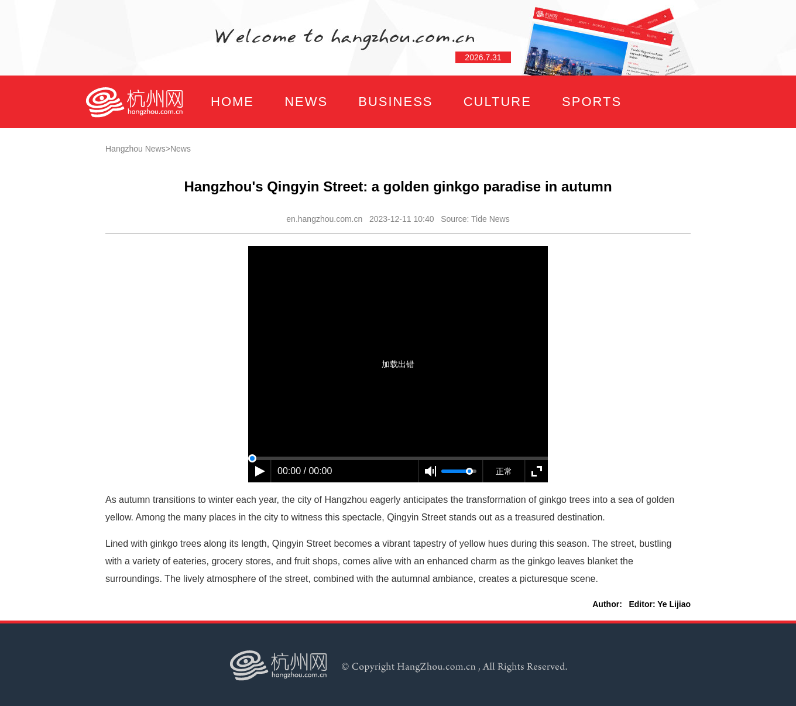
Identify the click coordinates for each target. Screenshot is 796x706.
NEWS (306, 101)
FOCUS (201, 154)
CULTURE (497, 101)
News (180, 148)
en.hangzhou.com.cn (324, 219)
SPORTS (592, 101)
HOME (232, 101)
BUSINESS (395, 101)
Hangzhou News (135, 148)
